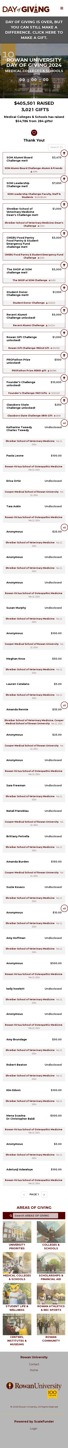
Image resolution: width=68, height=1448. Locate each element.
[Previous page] (24, 1194)
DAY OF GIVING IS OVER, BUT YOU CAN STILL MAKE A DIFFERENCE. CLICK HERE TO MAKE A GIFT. (34, 30)
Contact (34, 1364)
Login (33, 1428)
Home (34, 1370)
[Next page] (44, 1194)
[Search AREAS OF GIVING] (35, 1215)
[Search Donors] (56, 147)
